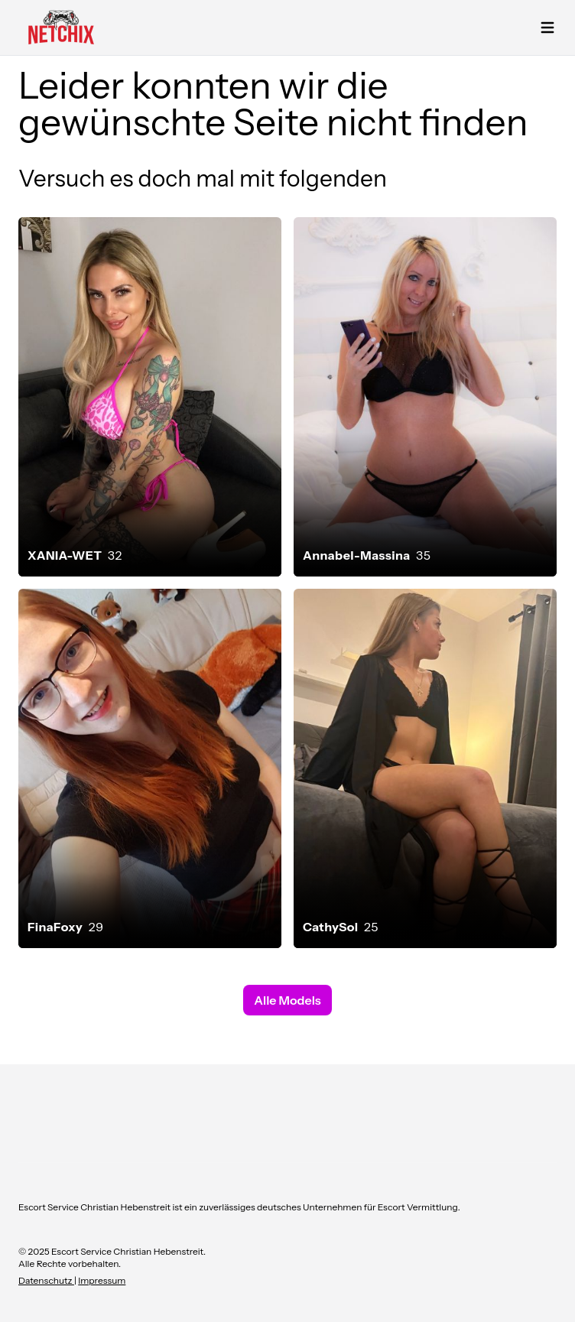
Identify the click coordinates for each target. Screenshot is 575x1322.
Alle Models (287, 1000)
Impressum (101, 1280)
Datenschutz (46, 1280)
